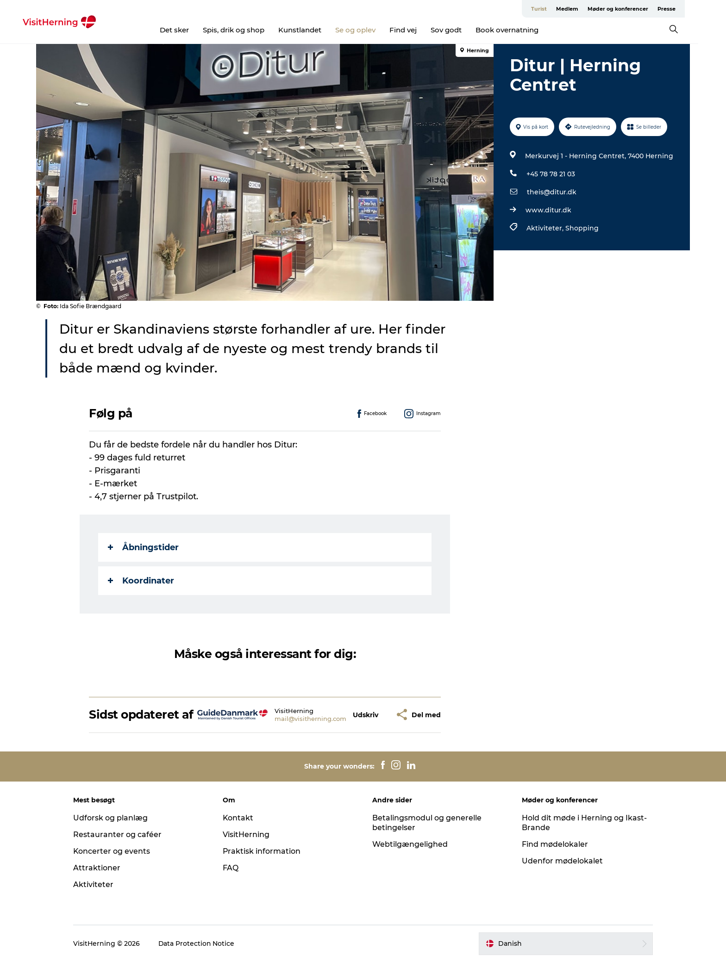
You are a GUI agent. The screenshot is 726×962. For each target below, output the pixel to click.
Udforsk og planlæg (113, 817)
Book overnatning (520, 29)
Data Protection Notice (199, 943)
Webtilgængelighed (410, 844)
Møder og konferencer (631, 9)
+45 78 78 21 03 (550, 174)
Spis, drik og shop (247, 29)
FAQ (232, 867)
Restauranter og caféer (120, 834)
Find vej (417, 29)
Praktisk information (263, 851)
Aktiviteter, (545, 228)
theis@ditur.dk (551, 192)
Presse (680, 9)
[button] (366, 714)
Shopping (582, 228)
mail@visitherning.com (310, 718)
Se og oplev (369, 29)
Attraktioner (99, 867)
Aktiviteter (96, 884)
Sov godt (460, 29)
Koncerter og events (114, 851)
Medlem (581, 9)
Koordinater (141, 581)
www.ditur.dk (548, 210)
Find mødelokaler (553, 844)
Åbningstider (143, 547)
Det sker (188, 29)
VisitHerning (247, 834)
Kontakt (239, 817)
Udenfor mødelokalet (560, 860)
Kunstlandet (313, 29)
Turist (553, 9)
